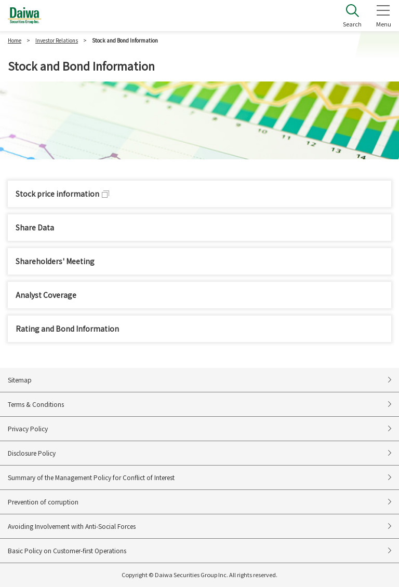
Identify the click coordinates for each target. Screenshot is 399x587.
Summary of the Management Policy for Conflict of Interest (91, 477)
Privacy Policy (28, 428)
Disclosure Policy (32, 452)
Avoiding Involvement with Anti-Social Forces (72, 526)
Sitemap (20, 379)
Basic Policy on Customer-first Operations (67, 550)
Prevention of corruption (43, 501)
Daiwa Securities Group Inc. (25, 15)
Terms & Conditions (36, 404)
